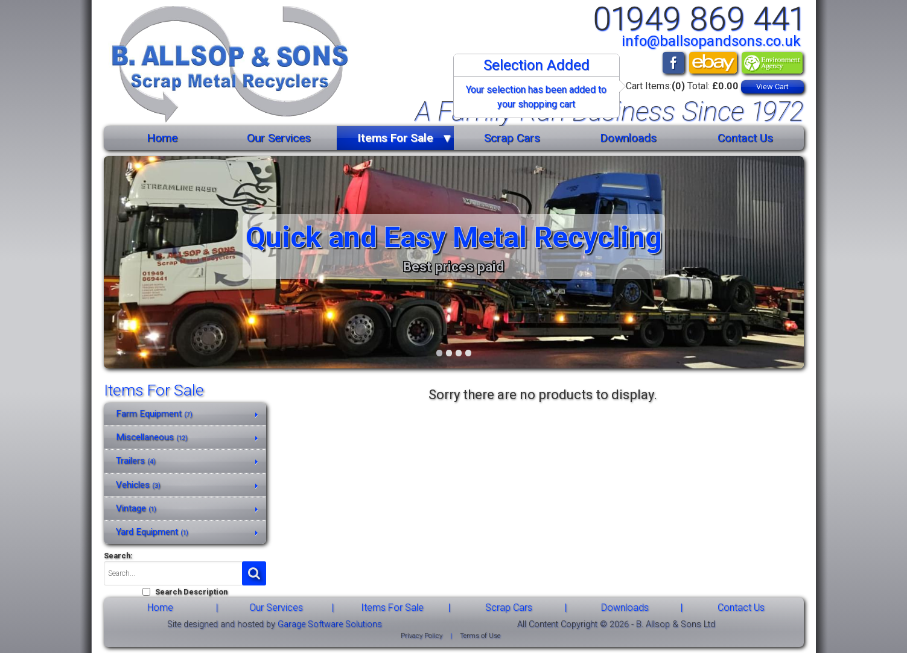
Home (162, 138)
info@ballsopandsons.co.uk (711, 41)
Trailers (136, 460)
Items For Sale (395, 138)
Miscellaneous (152, 437)
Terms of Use (480, 636)
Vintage (136, 508)
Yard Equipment (152, 531)
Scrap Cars (512, 138)
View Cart (772, 86)
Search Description (191, 591)
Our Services (279, 138)
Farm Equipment (154, 413)
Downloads (628, 138)
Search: (118, 555)
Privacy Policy (421, 636)
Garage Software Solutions (330, 624)
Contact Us (745, 138)
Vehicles (138, 484)
